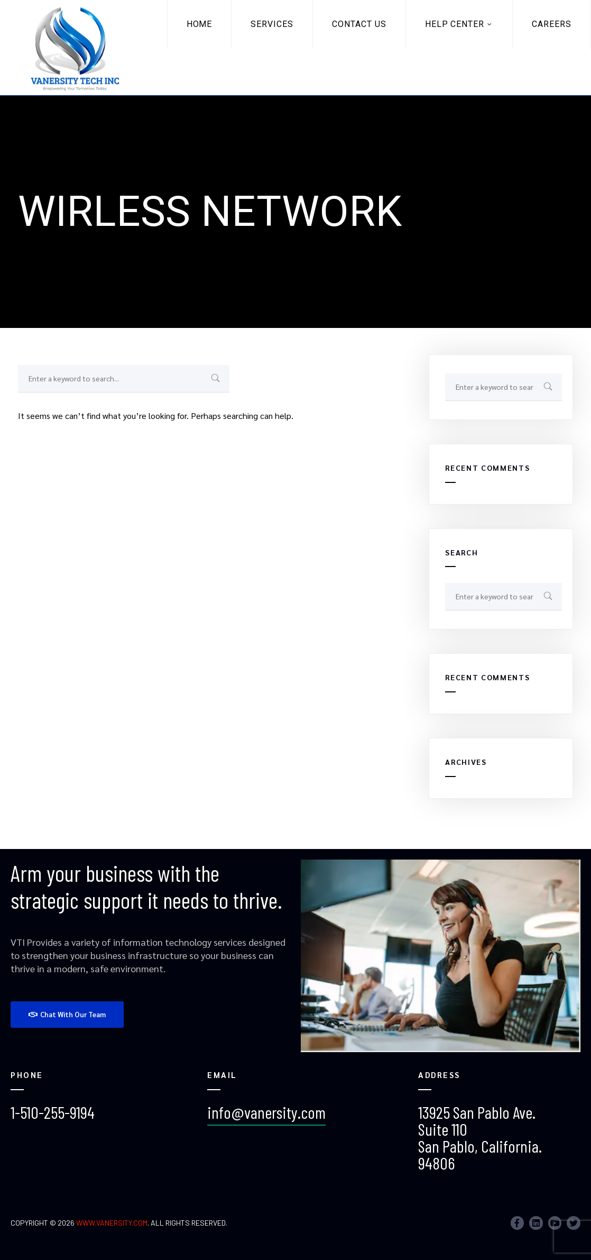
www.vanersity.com (111, 1222)
